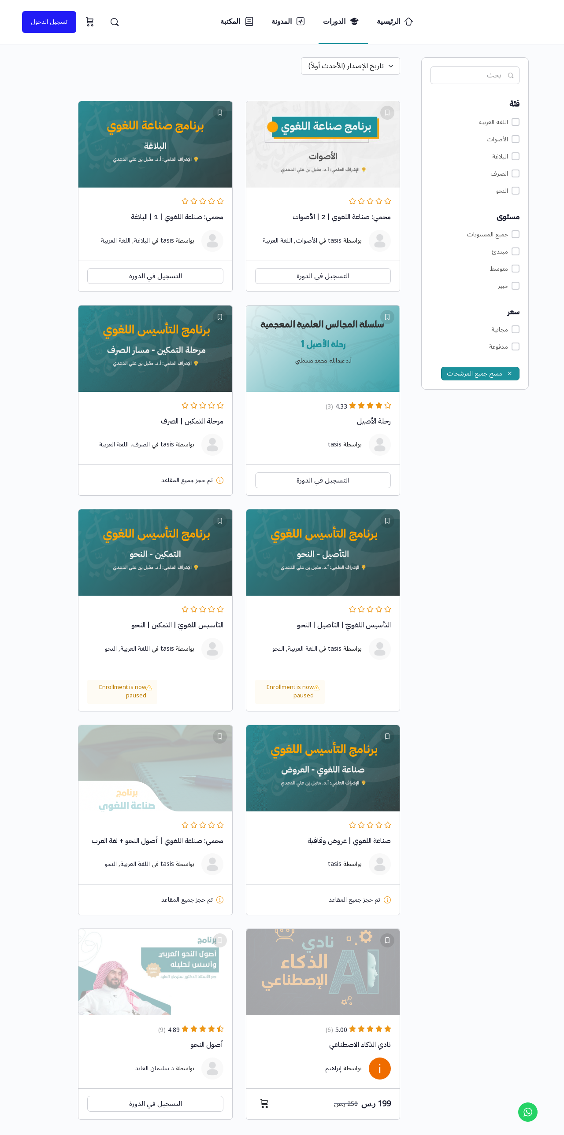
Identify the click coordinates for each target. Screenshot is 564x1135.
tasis (334, 240)
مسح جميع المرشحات (480, 373)
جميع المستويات (493, 234)
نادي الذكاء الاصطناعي (360, 1044)
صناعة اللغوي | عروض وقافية (349, 841)
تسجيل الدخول (49, 21)
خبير (508, 286)
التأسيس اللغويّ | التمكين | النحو (177, 625)
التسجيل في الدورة (323, 276)
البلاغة (505, 156)
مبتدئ (505, 252)
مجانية (505, 329)
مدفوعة (504, 347)
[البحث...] (114, 22)
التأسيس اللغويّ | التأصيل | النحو (344, 625)
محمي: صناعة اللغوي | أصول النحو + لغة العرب (157, 841)
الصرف (504, 174)
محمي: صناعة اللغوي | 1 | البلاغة (177, 217)
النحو (507, 191)
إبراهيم (333, 1068)
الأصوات (502, 139)
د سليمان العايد (154, 1068)
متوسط (504, 269)
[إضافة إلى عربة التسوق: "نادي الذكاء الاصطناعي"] (262, 1103)
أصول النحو (206, 1044)
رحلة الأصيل (374, 421)
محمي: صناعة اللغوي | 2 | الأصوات (342, 217)
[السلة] (89, 22)
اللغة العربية (499, 122)
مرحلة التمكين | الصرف (192, 421)
